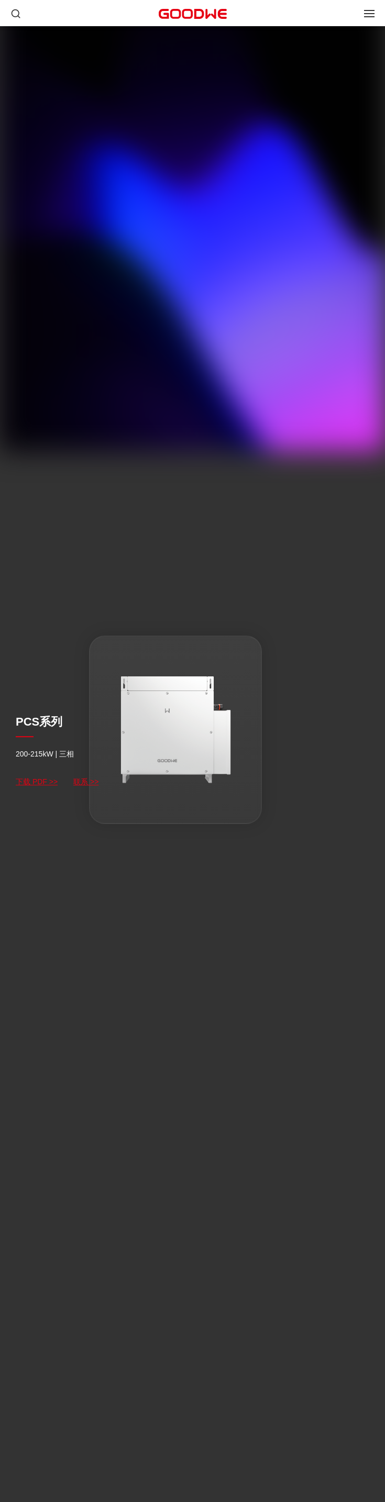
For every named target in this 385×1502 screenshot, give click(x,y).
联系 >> (85, 781)
